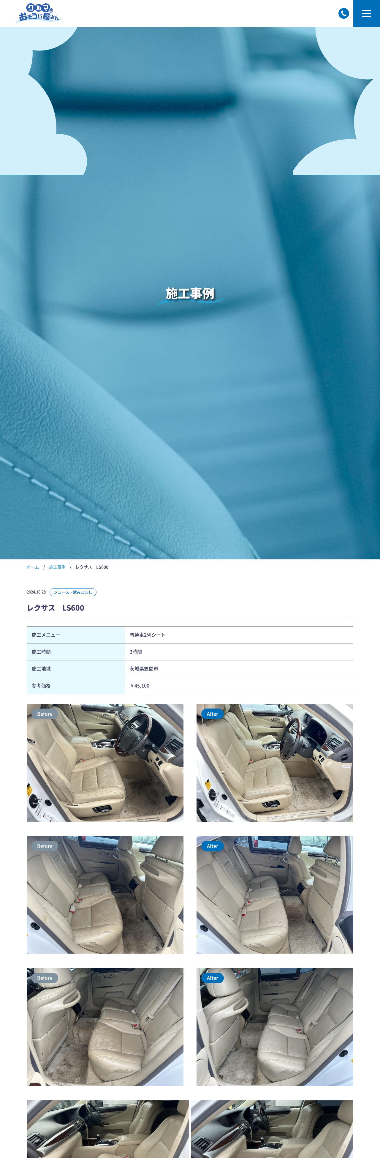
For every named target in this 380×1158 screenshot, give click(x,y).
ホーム (33, 567)
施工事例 (57, 567)
